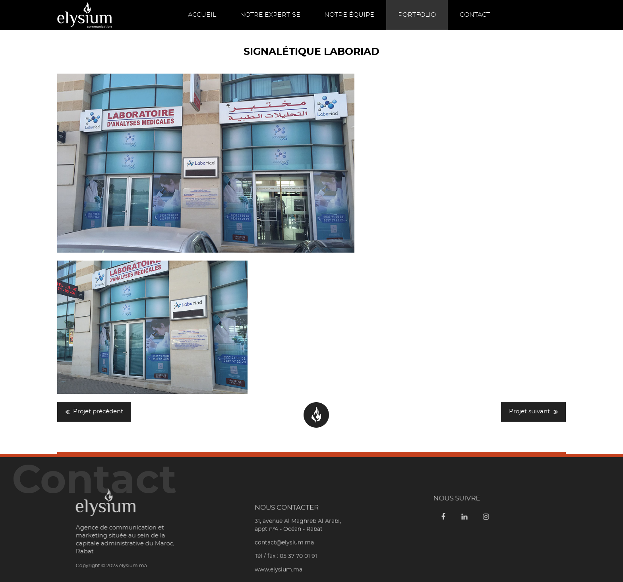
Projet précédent (98, 412)
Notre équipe (349, 15)
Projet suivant (529, 412)
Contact (475, 15)
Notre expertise (270, 15)
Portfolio (417, 15)
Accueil (202, 15)
